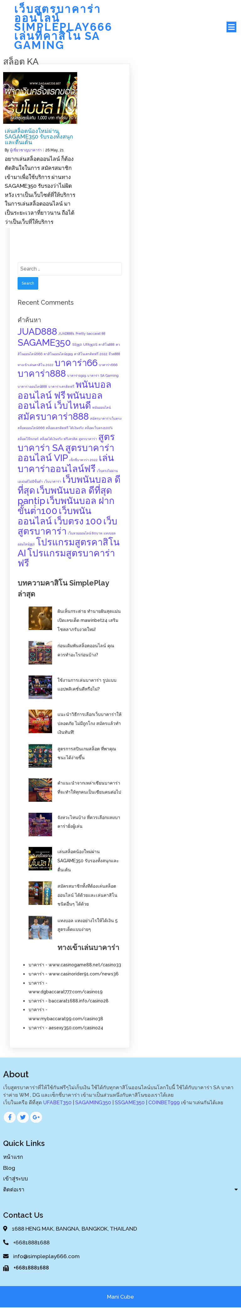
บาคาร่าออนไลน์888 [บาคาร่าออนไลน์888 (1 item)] (32, 386)
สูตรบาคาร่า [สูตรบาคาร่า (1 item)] (88, 439)
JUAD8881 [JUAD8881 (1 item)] (66, 333)
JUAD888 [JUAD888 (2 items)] (37, 331)
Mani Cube (120, 1297)
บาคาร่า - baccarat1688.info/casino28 (69, 1000)
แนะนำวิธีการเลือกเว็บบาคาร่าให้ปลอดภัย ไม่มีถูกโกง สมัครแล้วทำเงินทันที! (89, 723)
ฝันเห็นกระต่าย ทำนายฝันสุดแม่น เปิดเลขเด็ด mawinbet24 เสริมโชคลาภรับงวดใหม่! (89, 620)
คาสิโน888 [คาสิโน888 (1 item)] (107, 344)
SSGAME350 (130, 1102)
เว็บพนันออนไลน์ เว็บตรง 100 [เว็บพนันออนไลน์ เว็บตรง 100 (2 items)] (60, 516)
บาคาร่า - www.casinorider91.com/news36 (74, 973)
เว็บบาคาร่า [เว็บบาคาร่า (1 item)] (52, 481)
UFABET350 (57, 1102)
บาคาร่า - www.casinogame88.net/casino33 (75, 964)
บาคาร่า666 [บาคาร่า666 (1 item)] (108, 364)
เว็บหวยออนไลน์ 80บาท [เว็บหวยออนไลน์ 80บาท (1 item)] (85, 533)
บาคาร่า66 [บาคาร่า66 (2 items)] (76, 362)
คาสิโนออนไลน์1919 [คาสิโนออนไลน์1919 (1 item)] (58, 354)
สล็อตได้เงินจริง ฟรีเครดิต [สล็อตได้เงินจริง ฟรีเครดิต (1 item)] (59, 439)
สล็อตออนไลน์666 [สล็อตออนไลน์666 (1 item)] (31, 428)
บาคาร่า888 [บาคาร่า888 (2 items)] (42, 373)
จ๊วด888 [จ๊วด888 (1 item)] (114, 354)
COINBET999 (164, 1102)
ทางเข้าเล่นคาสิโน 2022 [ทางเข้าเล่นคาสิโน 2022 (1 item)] (35, 364)
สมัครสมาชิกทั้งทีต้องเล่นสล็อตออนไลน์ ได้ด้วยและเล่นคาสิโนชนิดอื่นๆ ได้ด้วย (87, 895)
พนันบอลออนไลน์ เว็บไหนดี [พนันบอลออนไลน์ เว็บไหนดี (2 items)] (60, 400)
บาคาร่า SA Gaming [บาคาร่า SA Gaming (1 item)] (103, 375)
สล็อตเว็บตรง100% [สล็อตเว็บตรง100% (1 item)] (98, 428)
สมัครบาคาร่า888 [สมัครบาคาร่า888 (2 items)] (53, 416)
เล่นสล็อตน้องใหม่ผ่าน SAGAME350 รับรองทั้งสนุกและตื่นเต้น (88, 860)
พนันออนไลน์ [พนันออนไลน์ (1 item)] (101, 407)
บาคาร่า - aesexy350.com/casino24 (66, 1027)
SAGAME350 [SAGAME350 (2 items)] (44, 342)
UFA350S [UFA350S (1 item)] (90, 344)
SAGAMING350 (93, 1102)
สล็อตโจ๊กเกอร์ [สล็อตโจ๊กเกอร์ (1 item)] (28, 439)
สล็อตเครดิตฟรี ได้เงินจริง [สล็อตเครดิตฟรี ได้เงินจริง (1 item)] (64, 428)
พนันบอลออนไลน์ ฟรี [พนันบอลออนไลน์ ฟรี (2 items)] (64, 390)
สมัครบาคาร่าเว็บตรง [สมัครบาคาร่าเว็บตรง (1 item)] (105, 418)
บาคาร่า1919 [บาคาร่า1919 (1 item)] (76, 375)
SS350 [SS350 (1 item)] (77, 344)
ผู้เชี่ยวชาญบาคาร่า (26, 150)
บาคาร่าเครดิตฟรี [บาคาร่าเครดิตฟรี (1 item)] (61, 386)
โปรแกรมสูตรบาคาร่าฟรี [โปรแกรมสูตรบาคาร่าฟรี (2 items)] (66, 558)
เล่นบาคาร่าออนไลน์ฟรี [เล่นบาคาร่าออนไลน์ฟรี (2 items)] (66, 463)
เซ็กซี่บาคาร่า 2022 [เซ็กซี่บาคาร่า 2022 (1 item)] (83, 460)
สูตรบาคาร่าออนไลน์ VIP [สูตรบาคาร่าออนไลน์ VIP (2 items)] (66, 452)
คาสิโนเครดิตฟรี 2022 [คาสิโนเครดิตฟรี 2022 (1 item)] (90, 354)
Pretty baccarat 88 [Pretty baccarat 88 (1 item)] (90, 333)
